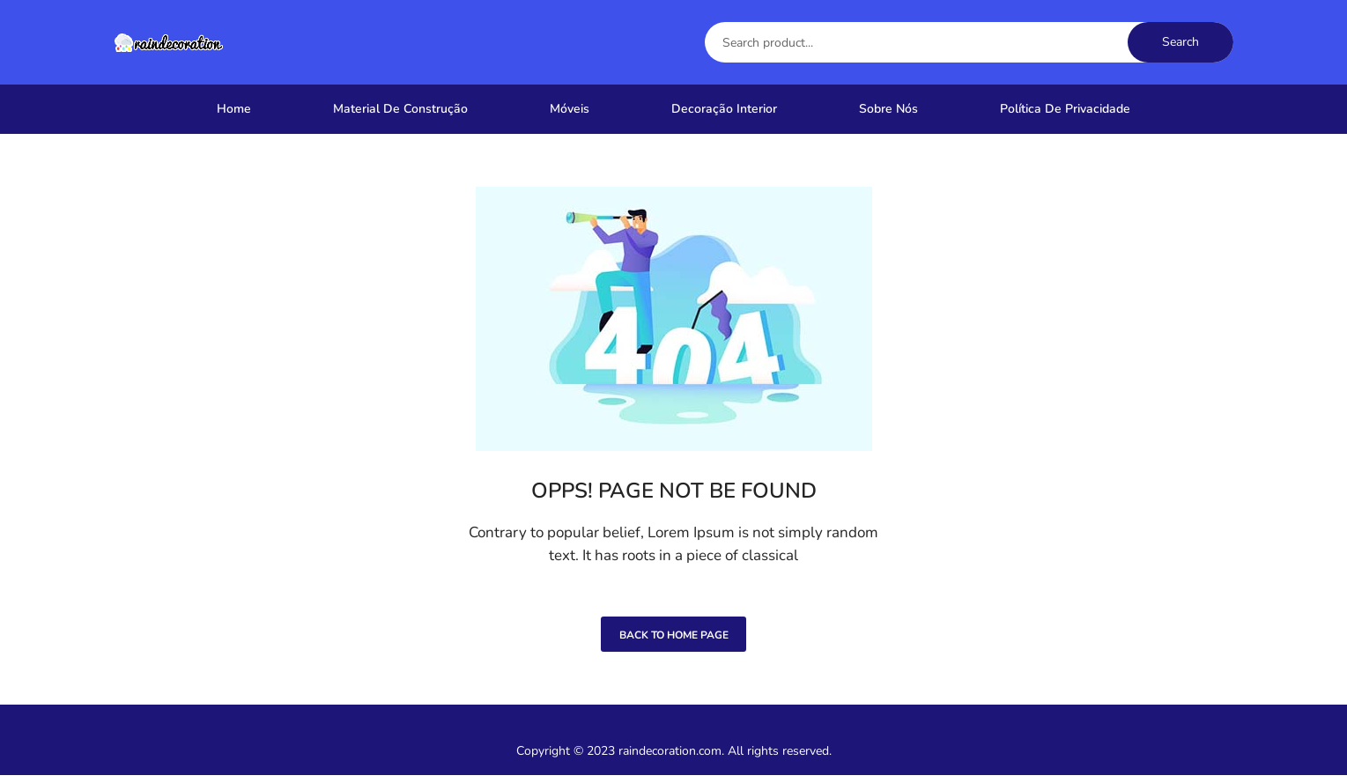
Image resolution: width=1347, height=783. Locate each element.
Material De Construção (400, 108)
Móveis (569, 108)
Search (1180, 41)
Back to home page (674, 643)
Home (234, 108)
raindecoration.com (670, 758)
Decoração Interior (724, 108)
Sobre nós (888, 108)
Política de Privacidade (1065, 108)
